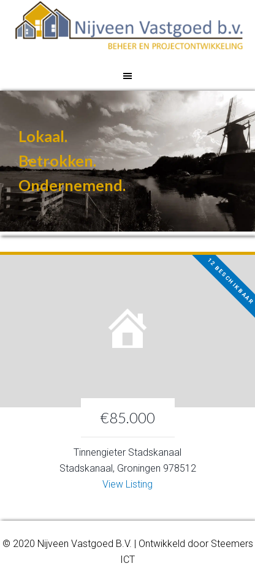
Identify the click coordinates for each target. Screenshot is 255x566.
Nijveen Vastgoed (128, 30)
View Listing (127, 484)
